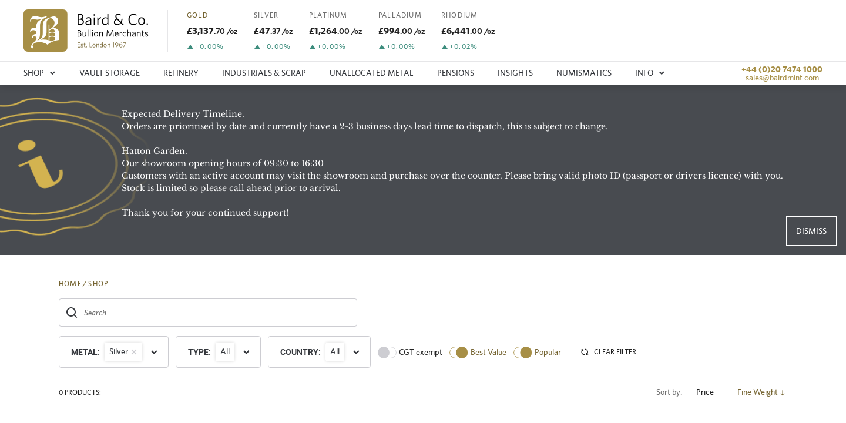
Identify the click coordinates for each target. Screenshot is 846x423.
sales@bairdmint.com (782, 77)
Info (650, 73)
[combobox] (208, 312)
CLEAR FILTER (608, 352)
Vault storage (109, 73)
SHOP (98, 284)
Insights (515, 73)
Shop (40, 73)
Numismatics (584, 73)
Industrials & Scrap (264, 73)
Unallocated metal (372, 73)
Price (709, 392)
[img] (86, 30)
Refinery (181, 73)
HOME (70, 284)
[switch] (387, 352)
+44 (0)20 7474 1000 (781, 69)
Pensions (455, 73)
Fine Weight (762, 392)
